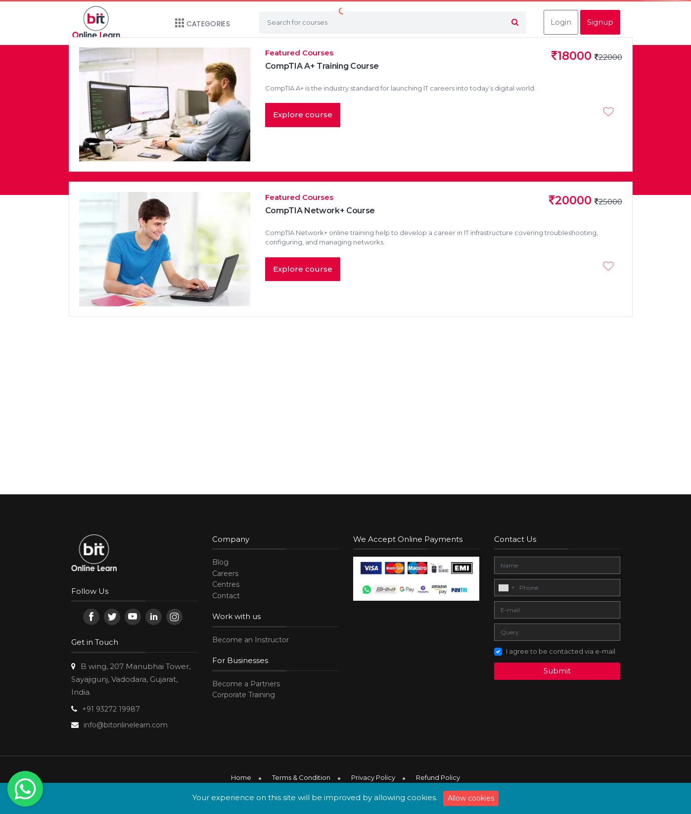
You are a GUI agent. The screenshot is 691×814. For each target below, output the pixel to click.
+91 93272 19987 (111, 709)
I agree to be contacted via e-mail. (561, 651)
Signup (600, 22)
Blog (220, 562)
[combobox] (506, 587)
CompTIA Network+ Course (320, 210)
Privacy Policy (373, 777)
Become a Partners (246, 683)
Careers (225, 573)
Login (561, 22)
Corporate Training (243, 694)
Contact (226, 595)
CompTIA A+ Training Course (322, 66)
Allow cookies (471, 798)
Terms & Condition (301, 777)
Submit (557, 670)
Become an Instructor (250, 639)
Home (241, 777)
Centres (225, 584)
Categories (197, 24)
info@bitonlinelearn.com (126, 724)
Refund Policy (438, 777)
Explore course (302, 114)
